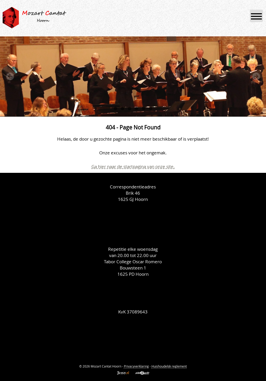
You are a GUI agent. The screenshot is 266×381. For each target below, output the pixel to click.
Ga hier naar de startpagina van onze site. (133, 166)
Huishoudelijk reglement (169, 366)
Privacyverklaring (136, 366)
